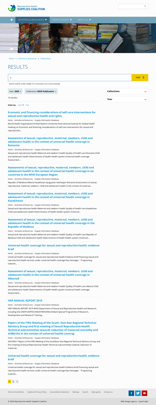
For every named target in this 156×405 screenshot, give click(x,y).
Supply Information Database (47, 120)
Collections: (40, 91)
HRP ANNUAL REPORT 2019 (25, 300)
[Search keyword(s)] (130, 6)
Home (10, 120)
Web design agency (129, 401)
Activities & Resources (24, 120)
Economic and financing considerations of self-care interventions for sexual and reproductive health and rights (52, 114)
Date (20, 105)
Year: (14, 91)
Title (27, 105)
